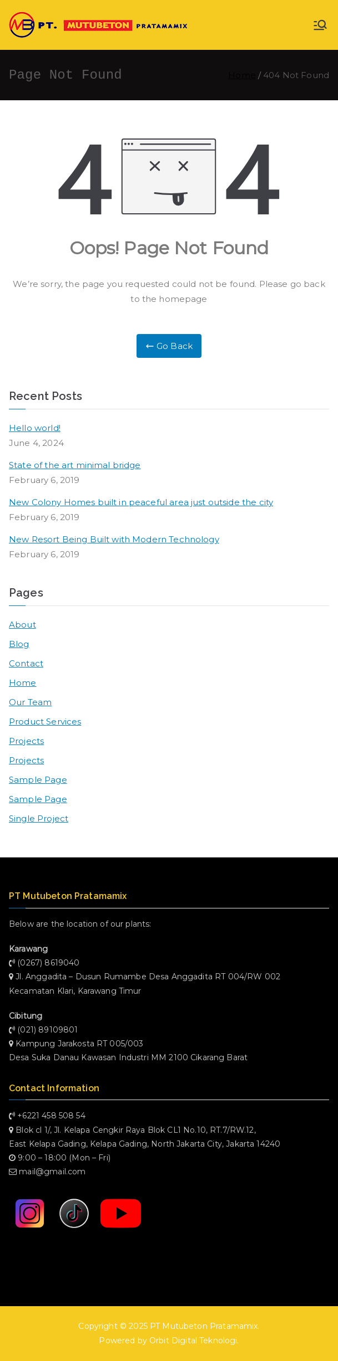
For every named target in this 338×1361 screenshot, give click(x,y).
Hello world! (34, 428)
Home (23, 682)
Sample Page (38, 779)
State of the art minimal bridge (75, 465)
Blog (19, 644)
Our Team (30, 702)
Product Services (45, 721)
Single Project (38, 818)
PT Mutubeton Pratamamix (204, 1326)
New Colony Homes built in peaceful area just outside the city (141, 502)
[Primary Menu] (320, 25)
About (22, 624)
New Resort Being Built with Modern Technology (114, 539)
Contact (26, 663)
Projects (26, 741)
